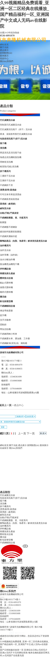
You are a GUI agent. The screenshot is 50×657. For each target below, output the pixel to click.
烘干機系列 (5, 171)
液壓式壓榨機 (6, 287)
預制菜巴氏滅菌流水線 (10, 125)
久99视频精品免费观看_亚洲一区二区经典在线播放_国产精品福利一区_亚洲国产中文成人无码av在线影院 (24, 14)
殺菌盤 (3, 222)
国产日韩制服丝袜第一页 (11, 650)
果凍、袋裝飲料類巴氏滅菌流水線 (16, 134)
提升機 (3, 315)
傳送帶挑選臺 (6, 311)
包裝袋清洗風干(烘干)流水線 (13, 139)
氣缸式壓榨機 (6, 283)
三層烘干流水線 (7, 176)
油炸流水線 (5, 250)
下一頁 (31, 433)
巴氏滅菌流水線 (7, 120)
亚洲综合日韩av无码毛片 (35, 650)
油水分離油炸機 (7, 259)
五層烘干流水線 (7, 180)
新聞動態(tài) (6, 53)
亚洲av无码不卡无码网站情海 (14, 653)
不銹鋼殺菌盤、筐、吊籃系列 (14, 218)
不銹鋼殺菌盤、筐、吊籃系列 (14, 520)
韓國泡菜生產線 (7, 273)
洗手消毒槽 (5, 320)
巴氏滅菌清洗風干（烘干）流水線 (16, 129)
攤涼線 (3, 297)
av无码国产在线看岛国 (13, 655)
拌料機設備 (5, 269)
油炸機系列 (5, 245)
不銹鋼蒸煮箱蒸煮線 (9, 199)
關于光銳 (4, 47)
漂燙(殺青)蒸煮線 (8, 190)
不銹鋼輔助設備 (7, 306)
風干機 (3, 143)
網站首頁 (4, 44)
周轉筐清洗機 (6, 162)
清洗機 (3, 148)
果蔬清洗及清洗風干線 (10, 153)
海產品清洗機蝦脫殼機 (10, 157)
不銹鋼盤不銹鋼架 (8, 227)
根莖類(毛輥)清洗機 (9, 166)
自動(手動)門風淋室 (9, 213)
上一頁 (22, 433)
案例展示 (4, 56)
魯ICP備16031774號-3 (11, 361)
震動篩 (3, 324)
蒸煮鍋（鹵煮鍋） (8, 204)
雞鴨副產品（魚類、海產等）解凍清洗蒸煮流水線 (23, 523)
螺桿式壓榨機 (6, 292)
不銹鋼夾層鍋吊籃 (8, 236)
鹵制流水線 (5, 208)
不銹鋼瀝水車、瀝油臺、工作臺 (15, 338)
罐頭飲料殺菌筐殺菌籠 (10, 232)
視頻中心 (4, 58)
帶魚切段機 (5, 329)
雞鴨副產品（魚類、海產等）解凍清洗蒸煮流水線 (23, 241)
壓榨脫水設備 (6, 278)
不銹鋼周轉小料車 (8, 334)
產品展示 (4, 50)
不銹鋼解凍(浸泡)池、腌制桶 (13, 343)
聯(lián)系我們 (6, 61)
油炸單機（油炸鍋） (9, 255)
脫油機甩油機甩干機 (9, 264)
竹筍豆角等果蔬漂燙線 (10, 194)
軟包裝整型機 (6, 301)
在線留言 (4, 448)
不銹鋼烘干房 (6, 185)
